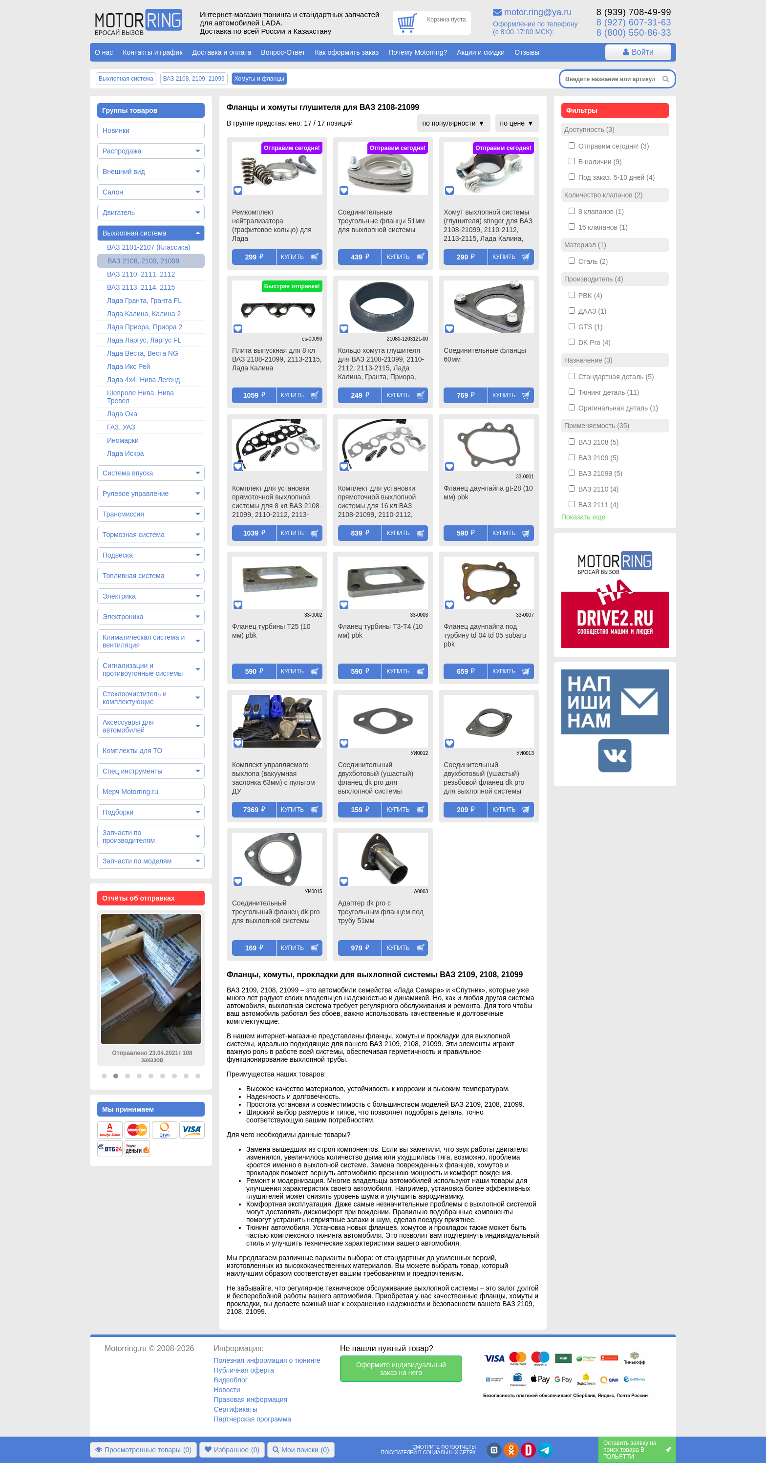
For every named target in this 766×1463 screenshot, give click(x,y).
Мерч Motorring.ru (130, 792)
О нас (104, 52)
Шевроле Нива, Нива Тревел (140, 397)
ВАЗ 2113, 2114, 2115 (141, 287)
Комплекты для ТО (132, 750)
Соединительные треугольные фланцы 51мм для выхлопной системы (381, 221)
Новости (226, 1390)
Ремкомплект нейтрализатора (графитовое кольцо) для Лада (272, 225)
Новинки (116, 130)
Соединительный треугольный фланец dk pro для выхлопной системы (276, 912)
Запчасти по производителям (129, 836)
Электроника (123, 617)
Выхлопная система (134, 233)
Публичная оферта (243, 1370)
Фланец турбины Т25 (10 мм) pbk (271, 631)
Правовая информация (250, 1399)
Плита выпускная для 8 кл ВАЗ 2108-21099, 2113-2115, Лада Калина (277, 359)
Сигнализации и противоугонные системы (143, 669)
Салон (113, 192)
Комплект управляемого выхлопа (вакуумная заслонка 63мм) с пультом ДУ (273, 778)
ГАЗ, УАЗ (121, 427)
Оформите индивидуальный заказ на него (401, 1369)
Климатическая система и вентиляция (144, 641)
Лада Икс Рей (128, 366)
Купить (292, 257)
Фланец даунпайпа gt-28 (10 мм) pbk (488, 492)
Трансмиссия (123, 514)
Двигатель (119, 212)
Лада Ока (122, 414)
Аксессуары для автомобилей (128, 726)
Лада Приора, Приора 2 (144, 327)
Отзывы (526, 52)
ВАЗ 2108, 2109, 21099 (143, 261)
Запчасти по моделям (137, 861)
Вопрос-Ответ (283, 52)
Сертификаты (235, 1409)
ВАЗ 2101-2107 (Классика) (149, 247)
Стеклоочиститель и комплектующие (135, 698)
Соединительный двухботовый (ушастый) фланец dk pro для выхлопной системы (376, 778)
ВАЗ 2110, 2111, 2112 (141, 274)
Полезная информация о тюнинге (266, 1360)
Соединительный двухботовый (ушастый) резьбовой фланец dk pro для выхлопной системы (484, 778)
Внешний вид (124, 171)
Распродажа (122, 151)
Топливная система (134, 576)
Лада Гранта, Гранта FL (144, 300)
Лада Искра (125, 453)
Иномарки (123, 440)
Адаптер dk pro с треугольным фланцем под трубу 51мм (381, 912)
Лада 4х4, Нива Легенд (143, 380)
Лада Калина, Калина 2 (144, 314)
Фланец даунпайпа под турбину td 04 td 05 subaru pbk (485, 635)
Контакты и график (152, 52)
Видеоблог (230, 1380)
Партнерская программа (252, 1419)
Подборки (118, 812)
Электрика (119, 596)
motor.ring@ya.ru (538, 12)
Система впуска (128, 473)
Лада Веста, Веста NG (142, 353)
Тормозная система (134, 534)
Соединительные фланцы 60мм (485, 354)
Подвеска (118, 555)
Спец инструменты (132, 771)
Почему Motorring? (417, 52)
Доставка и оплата (222, 52)
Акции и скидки (481, 52)
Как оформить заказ (347, 52)
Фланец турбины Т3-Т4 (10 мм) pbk (380, 631)
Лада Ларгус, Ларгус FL (144, 340)
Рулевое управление (136, 493)
